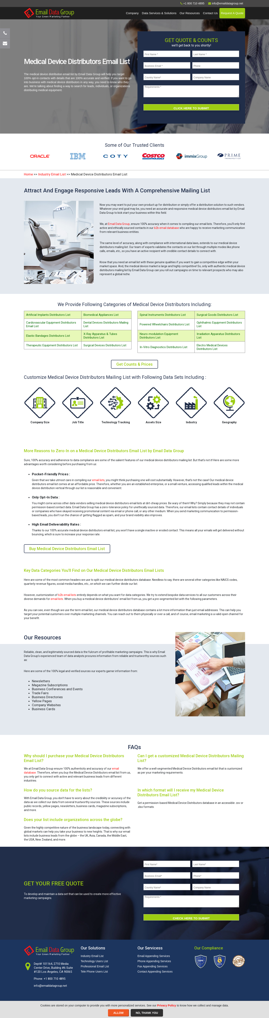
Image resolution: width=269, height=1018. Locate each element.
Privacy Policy (166, 1005)
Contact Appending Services (155, 971)
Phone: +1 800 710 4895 (49, 979)
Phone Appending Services (154, 961)
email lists (98, 480)
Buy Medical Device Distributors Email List (67, 548)
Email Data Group (119, 223)
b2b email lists (67, 595)
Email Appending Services (153, 956)
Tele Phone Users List (94, 971)
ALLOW (118, 1012)
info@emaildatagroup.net (50, 985)
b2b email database (166, 227)
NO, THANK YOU (147, 1012)
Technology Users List (94, 961)
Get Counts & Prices (134, 364)
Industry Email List (52, 174)
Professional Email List (95, 966)
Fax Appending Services (152, 966)
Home (28, 174)
